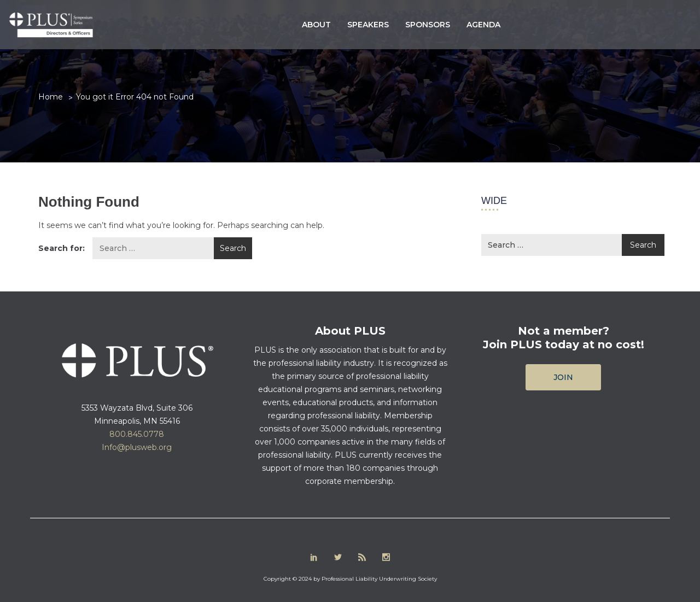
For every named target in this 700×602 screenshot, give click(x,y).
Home (50, 97)
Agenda (483, 25)
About (316, 25)
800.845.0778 (136, 434)
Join (563, 377)
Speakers (368, 25)
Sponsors (427, 25)
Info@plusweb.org (137, 447)
